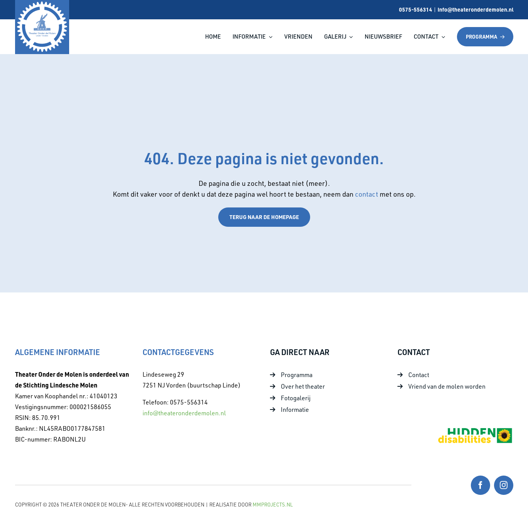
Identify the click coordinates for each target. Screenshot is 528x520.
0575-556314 (415, 9)
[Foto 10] (474, 430)
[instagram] (503, 485)
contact (367, 194)
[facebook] (480, 485)
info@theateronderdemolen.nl (475, 9)
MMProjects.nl (273, 504)
